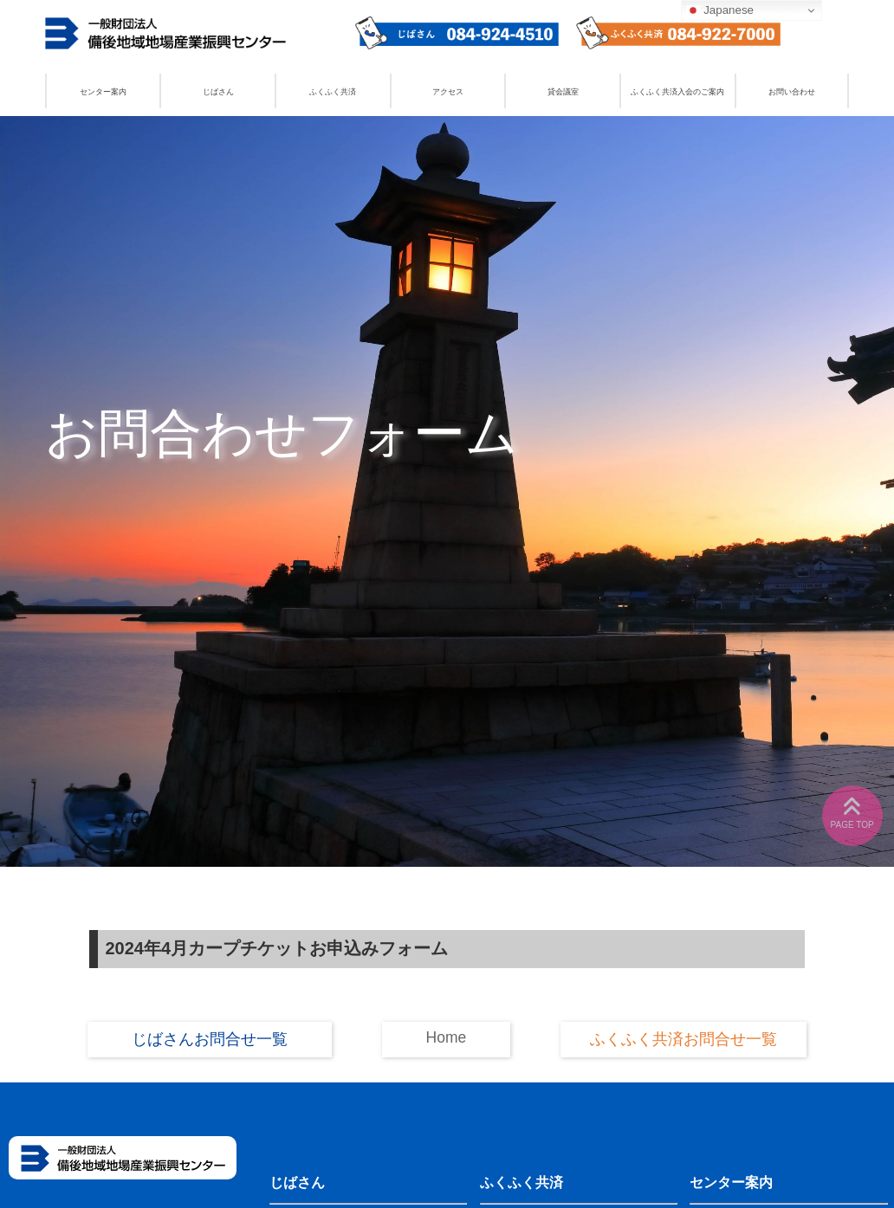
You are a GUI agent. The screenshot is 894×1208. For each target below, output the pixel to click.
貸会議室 (563, 91)
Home (446, 1037)
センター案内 (103, 91)
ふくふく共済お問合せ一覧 (683, 1039)
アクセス (447, 91)
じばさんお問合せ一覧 (210, 1039)
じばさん (218, 91)
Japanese (720, 10)
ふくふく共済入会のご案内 (677, 91)
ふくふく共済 (332, 91)
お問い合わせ (791, 91)
